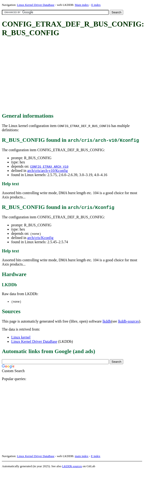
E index (96, 5)
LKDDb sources (72, 466)
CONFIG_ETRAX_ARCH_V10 (49, 166)
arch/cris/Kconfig (40, 238)
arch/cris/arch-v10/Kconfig (47, 171)
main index (81, 456)
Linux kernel (20, 337)
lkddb (107, 322)
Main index (82, 5)
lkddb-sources (128, 322)
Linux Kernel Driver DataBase (35, 5)
